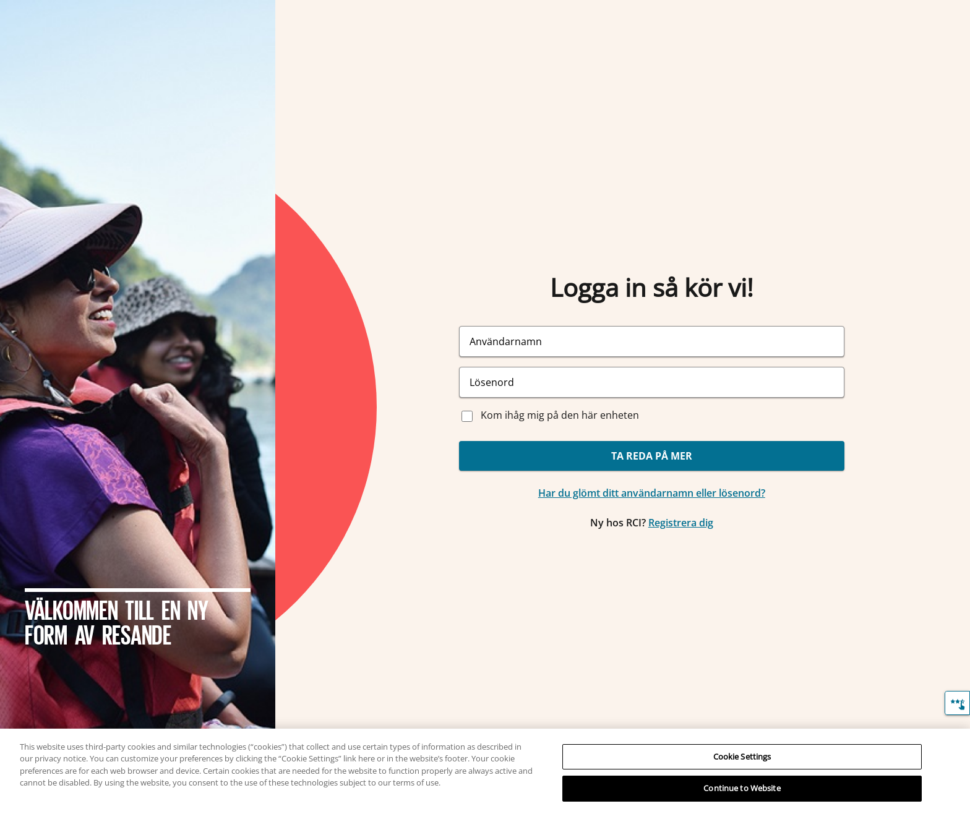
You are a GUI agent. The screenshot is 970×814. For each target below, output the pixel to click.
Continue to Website (741, 788)
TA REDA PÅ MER (651, 456)
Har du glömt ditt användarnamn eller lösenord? (651, 493)
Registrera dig (680, 522)
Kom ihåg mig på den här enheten (560, 415)
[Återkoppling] (957, 703)
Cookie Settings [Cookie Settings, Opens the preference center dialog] (742, 756)
